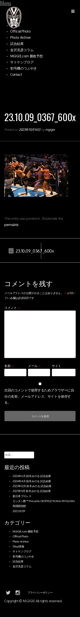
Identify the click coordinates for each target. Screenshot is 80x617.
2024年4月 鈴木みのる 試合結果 (32, 481)
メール (34, 366)
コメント (12, 308)
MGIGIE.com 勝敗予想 (26, 56)
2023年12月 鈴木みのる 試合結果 (32, 486)
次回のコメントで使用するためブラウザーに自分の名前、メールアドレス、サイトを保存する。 (39, 396)
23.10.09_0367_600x (31, 251)
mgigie (50, 130)
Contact (16, 74)
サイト (56, 366)
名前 (9, 366)
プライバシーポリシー (40, 592)
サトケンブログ (21, 62)
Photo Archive (20, 37)
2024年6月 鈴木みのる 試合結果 (32, 476)
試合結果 (16, 44)
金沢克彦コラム (21, 50)
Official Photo (20, 31)
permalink (11, 225)
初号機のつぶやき (23, 68)
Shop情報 (18, 546)
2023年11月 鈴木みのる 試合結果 (32, 491)
